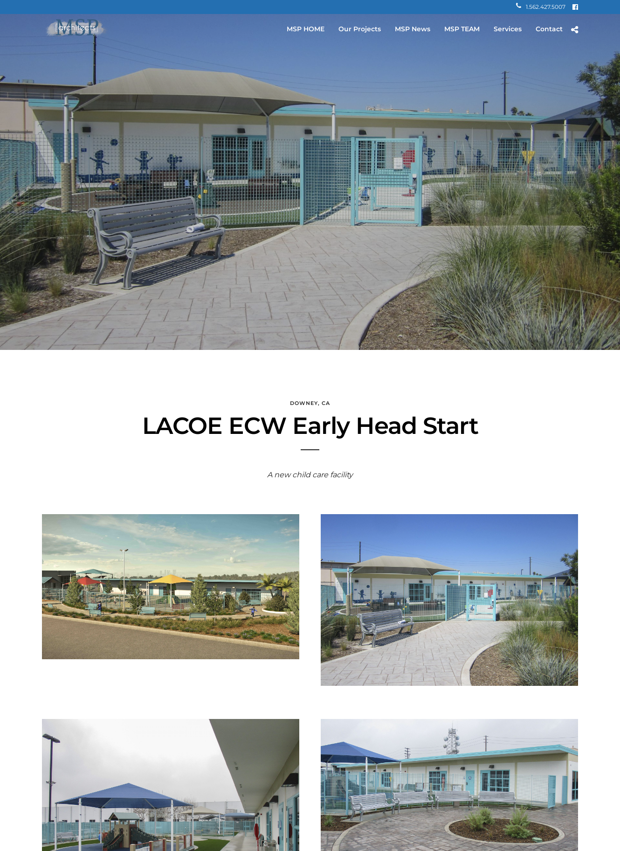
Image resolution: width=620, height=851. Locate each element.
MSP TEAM (462, 29)
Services (508, 29)
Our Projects (359, 29)
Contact (549, 29)
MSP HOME (305, 29)
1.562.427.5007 (540, 6)
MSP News (412, 29)
